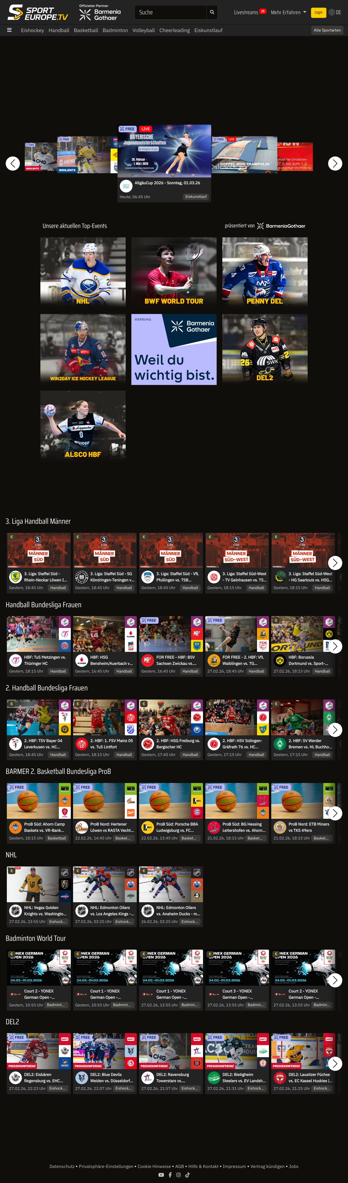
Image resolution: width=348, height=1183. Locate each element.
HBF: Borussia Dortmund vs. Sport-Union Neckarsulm (307, 661)
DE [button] (335, 12)
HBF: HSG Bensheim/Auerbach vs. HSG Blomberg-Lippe (111, 661)
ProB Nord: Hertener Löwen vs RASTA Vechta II (111, 828)
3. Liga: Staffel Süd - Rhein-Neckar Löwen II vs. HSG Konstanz (44, 577)
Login (319, 12)
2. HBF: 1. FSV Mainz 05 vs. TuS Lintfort (111, 743)
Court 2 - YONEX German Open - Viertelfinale (303, 994)
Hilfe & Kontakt (203, 1166)
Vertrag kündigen (268, 1166)
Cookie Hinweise (155, 1166)
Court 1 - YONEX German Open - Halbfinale (105, 994)
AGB (180, 1166)
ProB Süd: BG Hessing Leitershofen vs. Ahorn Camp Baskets (242, 828)
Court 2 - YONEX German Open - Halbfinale (38, 994)
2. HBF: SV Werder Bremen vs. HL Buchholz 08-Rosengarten (310, 744)
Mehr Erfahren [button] (286, 12)
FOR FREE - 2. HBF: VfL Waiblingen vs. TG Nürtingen (243, 661)
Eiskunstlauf (208, 30)
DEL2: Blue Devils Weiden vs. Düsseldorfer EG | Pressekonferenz (112, 1078)
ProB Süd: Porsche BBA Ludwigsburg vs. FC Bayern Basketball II (177, 828)
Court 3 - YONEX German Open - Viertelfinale (237, 994)
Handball (59, 30)
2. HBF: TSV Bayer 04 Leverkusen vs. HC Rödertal (43, 744)
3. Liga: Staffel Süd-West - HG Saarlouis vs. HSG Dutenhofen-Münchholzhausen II (310, 577)
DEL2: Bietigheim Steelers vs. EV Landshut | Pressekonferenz (244, 1078)
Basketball (86, 30)
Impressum (234, 1166)
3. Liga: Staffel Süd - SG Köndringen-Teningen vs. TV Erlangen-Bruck (112, 577)
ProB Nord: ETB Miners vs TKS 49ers (309, 827)
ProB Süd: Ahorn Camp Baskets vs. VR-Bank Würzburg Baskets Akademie (44, 828)
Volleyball (143, 30)
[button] (13, 163)
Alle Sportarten (327, 30)
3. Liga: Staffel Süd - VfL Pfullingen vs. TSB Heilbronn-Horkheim (177, 577)
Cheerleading (175, 30)
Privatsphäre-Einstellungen (106, 1166)
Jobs (294, 1166)
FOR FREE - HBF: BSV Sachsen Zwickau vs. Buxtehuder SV (175, 661)
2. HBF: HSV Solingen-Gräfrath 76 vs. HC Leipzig (242, 744)
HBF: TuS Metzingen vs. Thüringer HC (45, 660)
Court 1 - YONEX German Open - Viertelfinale (171, 994)
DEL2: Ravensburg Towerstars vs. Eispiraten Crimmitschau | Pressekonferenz (178, 1078)
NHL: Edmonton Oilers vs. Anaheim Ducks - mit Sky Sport (177, 911)
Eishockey (32, 30)
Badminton (115, 30)
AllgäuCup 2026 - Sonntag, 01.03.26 (167, 182)
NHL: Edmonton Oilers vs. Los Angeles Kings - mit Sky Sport (110, 911)
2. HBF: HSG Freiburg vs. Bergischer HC (178, 743)
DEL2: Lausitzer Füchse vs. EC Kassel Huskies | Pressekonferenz (309, 1078)
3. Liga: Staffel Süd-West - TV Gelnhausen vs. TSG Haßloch (244, 577)
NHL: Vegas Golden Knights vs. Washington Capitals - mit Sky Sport (45, 911)
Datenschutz (62, 1166)
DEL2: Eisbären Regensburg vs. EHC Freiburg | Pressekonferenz (42, 1078)
